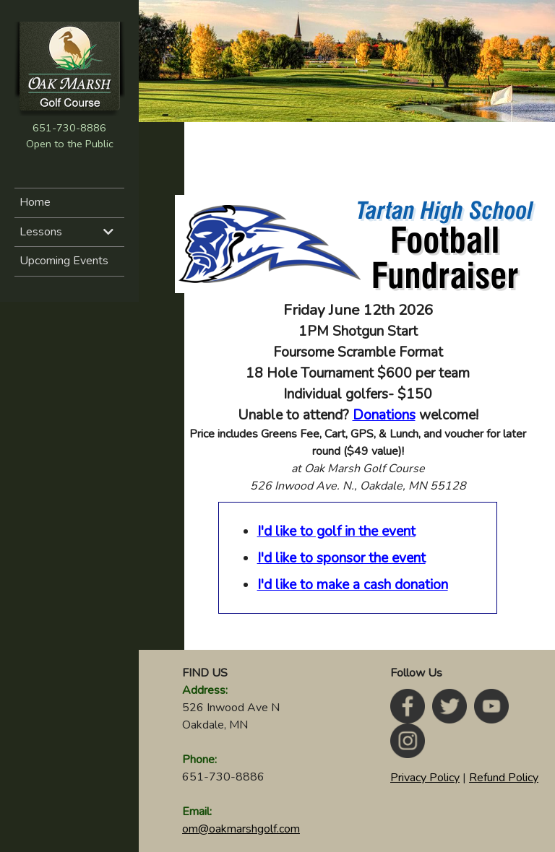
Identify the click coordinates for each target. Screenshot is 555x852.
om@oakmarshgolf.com (241, 829)
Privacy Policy (425, 778)
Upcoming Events (64, 261)
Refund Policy (503, 778)
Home (35, 202)
